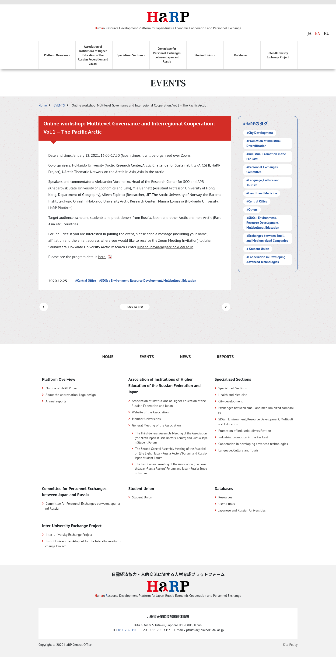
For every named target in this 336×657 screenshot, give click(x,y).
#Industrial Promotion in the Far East (266, 156)
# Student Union (257, 249)
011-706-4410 (128, 630)
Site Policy (290, 645)
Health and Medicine (232, 395)
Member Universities (146, 419)
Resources (225, 497)
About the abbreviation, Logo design (71, 395)
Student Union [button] (204, 55)
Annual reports (56, 401)
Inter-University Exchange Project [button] (278, 55)
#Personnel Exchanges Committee (262, 169)
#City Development (259, 133)
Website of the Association (150, 412)
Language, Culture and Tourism (239, 450)
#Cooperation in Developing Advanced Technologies (265, 259)
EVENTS (60, 105)
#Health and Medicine (261, 193)
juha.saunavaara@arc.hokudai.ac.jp (165, 247)
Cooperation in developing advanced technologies (253, 444)
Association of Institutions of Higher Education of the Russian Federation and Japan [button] (93, 55)
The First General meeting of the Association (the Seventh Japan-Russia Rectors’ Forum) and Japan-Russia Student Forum (171, 468)
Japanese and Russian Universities (242, 510)
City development (230, 401)
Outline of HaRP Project (62, 388)
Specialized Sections (232, 388)
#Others (252, 209)
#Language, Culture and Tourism (263, 182)
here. (102, 256)
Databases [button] (241, 55)
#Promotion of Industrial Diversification (263, 143)
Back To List (135, 307)
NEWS (185, 356)
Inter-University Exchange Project (69, 535)
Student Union (142, 497)
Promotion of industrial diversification (244, 431)
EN (317, 33)
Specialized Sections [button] (130, 55)
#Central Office (85, 280)
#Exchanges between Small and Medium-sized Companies (267, 238)
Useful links (226, 504)
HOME (107, 356)
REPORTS (225, 356)
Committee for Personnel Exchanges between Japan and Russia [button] (167, 55)
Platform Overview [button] (56, 55)
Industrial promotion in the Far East (243, 437)
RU (326, 33)
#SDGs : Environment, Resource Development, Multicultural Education (147, 280)
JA (310, 33)
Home (43, 105)
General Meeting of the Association (156, 425)
